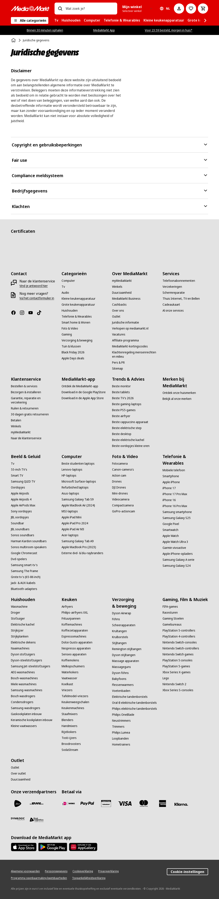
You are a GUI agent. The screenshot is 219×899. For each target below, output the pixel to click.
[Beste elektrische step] (127, 428)
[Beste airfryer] (121, 416)
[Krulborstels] (120, 637)
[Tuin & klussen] (71, 346)
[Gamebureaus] (172, 624)
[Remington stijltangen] (126, 649)
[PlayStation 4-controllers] (179, 636)
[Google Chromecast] (24, 553)
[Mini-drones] (120, 493)
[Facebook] (15, 312)
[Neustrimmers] (121, 720)
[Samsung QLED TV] (23, 481)
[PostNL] (18, 803)
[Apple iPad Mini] (71, 517)
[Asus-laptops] (70, 493)
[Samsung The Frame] (24, 571)
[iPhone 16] (169, 500)
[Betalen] (16, 420)
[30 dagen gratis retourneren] (30, 414)
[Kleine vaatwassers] (24, 726)
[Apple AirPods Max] (23, 505)
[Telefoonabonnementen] (179, 281)
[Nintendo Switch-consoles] (180, 642)
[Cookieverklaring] (83, 871)
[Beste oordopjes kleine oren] (130, 446)
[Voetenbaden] (121, 691)
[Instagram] (23, 312)
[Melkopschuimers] (73, 666)
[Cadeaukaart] (171, 304)
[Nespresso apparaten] (76, 648)
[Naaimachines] (20, 648)
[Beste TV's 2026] (123, 398)
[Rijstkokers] (69, 732)
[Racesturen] (170, 612)
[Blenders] (67, 720)
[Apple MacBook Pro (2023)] (79, 547)
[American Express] (162, 803)
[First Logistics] (36, 819)
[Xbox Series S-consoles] (178, 690)
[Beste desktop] (121, 434)
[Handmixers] (69, 726)
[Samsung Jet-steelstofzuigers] (30, 666)
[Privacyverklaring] (108, 871)
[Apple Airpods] (20, 493)
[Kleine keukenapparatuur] (78, 298)
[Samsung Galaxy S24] (177, 566)
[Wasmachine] (19, 606)
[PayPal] (87, 803)
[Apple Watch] (171, 536)
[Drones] (117, 481)
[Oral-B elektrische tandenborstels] (134, 703)
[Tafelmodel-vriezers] (75, 696)
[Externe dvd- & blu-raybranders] (82, 553)
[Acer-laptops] (70, 535)
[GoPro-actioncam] (123, 511)
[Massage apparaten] (125, 661)
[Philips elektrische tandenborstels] (134, 709)
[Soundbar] (17, 523)
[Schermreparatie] (174, 293)
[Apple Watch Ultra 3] (175, 542)
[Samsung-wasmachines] (26, 690)
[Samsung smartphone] (177, 512)
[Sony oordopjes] (21, 511)
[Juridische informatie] (125, 322)
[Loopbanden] (120, 738)
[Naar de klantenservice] (26, 438)
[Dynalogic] (18, 818)
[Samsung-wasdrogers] (25, 708)
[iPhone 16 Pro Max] (175, 506)
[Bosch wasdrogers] (23, 696)
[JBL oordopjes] (20, 517)
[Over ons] (118, 310)
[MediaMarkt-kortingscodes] (130, 346)
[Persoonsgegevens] (56, 871)
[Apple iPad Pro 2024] (75, 523)
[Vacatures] (118, 334)
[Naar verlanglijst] (191, 8)
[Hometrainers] (121, 744)
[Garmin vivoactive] (174, 548)
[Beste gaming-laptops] (126, 404)
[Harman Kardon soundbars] (29, 541)
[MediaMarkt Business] (126, 298)
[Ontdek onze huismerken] (179, 393)
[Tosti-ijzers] (69, 738)
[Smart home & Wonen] (76, 322)
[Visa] (125, 803)
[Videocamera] (120, 499)
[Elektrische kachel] (22, 624)
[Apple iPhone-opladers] (178, 554)
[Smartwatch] (170, 530)
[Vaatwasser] (69, 678)
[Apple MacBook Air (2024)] (78, 505)
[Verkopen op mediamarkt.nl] (130, 328)
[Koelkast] (67, 684)
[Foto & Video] (70, 328)
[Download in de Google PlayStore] (84, 392)
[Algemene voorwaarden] (25, 871)
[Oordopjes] (18, 487)
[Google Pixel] (171, 524)
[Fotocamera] (120, 463)
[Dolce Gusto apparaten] (77, 642)
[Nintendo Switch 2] (174, 684)
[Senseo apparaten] (74, 654)
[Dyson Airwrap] (121, 613)
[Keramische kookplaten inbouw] (31, 720)
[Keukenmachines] (73, 708)
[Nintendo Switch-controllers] (181, 648)
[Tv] (63, 287)
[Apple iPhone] (171, 482)
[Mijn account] (179, 8)
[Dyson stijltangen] (123, 655)
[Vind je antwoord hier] (33, 286)
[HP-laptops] (69, 475)
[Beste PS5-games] (124, 410)
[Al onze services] (173, 310)
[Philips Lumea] (121, 732)
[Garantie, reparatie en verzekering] (33, 400)
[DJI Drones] (119, 487)
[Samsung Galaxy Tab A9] (78, 541)
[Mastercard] (144, 803)
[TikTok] (41, 312)
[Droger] (15, 612)
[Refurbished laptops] (75, 487)
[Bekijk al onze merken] (177, 399)
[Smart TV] (17, 475)
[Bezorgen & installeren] (26, 392)
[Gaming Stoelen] (173, 618)
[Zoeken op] (60, 8)
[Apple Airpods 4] (21, 499)
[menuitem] (56, 20)
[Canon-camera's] (123, 469)
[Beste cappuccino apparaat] (130, 422)
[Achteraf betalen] (181, 804)
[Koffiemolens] (70, 660)
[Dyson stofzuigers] (23, 654)
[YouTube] (32, 312)
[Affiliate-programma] (125, 340)
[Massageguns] (121, 667)
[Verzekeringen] (172, 287)
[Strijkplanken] (19, 636)
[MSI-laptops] (70, 511)
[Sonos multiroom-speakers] (29, 547)
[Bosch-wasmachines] (24, 678)
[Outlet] (116, 316)
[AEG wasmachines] (23, 672)
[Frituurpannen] (71, 618)
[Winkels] (117, 287)
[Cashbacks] (119, 304)
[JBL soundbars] (20, 529)
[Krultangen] (119, 631)
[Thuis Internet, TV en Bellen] (181, 298)
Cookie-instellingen (187, 871)
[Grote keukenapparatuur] (78, 304)
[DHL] (36, 803)
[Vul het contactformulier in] (36, 298)
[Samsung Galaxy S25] (177, 518)
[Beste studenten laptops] (78, 463)
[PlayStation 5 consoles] (177, 660)
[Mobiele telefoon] (174, 470)
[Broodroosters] (71, 744)
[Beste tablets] (121, 392)
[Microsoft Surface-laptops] (79, 481)
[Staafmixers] (70, 714)
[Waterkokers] (70, 672)
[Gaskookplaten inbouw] (26, 714)
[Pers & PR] (118, 362)
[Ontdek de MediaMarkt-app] (80, 386)
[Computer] (68, 281)
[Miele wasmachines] (24, 684)
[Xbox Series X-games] (177, 672)
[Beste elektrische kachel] (128, 440)
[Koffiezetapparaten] (75, 630)
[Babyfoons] (119, 679)
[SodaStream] (70, 750)
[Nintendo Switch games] (178, 654)
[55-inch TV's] (19, 469)
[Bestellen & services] (24, 386)
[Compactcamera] (123, 505)
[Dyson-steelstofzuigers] (26, 660)
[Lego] (166, 678)
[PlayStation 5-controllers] (179, 630)
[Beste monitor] (121, 386)
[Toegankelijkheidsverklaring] (88, 878)
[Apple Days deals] (73, 358)
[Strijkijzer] (17, 630)
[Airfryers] (67, 606)
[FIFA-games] (170, 606)
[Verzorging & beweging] (77, 340)
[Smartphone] (171, 476)
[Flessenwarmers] (123, 685)
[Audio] (65, 293)
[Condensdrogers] (22, 702)
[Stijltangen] (119, 643)
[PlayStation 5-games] (176, 666)
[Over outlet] (18, 773)
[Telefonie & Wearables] (77, 316)
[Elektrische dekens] (23, 642)
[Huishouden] (70, 310)
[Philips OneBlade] (123, 715)
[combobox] (90, 8)
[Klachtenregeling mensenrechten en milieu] (134, 354)
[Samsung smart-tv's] (24, 565)
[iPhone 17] (169, 488)
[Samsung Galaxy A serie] (178, 560)
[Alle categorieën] (29, 20)
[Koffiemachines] (72, 624)
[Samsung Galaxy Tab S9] (78, 499)
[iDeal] (68, 803)
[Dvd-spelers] (19, 559)
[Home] (14, 40)
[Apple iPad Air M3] (73, 529)
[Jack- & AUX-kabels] (23, 583)
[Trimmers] (118, 726)
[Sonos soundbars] (22, 535)
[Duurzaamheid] (122, 293)
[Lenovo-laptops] (72, 469)
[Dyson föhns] (120, 673)
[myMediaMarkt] (122, 281)
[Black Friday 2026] (73, 352)
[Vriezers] (67, 690)
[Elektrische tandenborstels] (130, 697)
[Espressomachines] (74, 636)
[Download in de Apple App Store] (83, 398)
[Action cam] (119, 475)
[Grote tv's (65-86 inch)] (25, 577)
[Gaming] (67, 334)
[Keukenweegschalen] (75, 702)
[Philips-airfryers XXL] (75, 612)
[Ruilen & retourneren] (24, 408)
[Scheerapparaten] (123, 625)
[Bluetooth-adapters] (24, 589)
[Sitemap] (117, 368)
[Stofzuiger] (18, 618)
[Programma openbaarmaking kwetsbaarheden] (39, 878)
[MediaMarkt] (30, 8)
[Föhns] (116, 619)
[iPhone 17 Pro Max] (175, 494)
